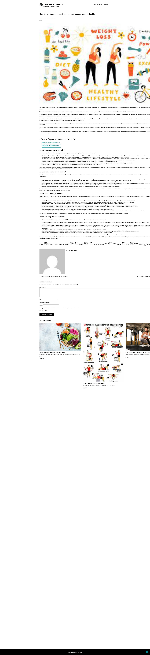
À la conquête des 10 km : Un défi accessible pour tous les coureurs (54, 276)
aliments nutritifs (56, 244)
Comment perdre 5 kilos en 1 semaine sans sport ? (52, 144)
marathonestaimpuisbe (71, 250)
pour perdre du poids (145, 243)
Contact (106, 4)
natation (136, 243)
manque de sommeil (123, 243)
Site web (41, 305)
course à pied (95, 244)
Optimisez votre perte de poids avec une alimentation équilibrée (52, 352)
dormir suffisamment (101, 244)
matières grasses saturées (132, 243)
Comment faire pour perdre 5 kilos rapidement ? (51, 147)
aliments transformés (61, 244)
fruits (106, 243)
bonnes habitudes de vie (72, 243)
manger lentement (119, 244)
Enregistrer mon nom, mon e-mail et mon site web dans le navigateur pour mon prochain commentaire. (60, 308)
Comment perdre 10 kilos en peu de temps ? (50, 145)
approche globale (67, 244)
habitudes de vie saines (110, 243)
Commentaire (42, 287)
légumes (114, 243)
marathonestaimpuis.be (53, 4)
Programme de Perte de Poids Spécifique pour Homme (93, 383)
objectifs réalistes (141, 244)
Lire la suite (41, 358)
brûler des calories (76, 243)
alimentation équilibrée (51, 244)
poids (40, 20)
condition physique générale (86, 243)
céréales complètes (81, 244)
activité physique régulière (46, 243)
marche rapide (127, 244)
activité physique (41, 244)
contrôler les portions (91, 243)
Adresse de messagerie (44, 302)
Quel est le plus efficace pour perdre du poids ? (51, 142)
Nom (40, 299)
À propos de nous (97, 4)
